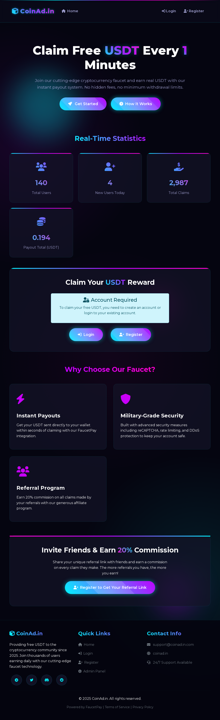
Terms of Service (117, 707)
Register (194, 11)
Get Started (83, 104)
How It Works (135, 104)
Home (70, 11)
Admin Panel (91, 671)
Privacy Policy (143, 707)
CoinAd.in (33, 11)
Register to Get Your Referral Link (110, 587)
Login (169, 11)
